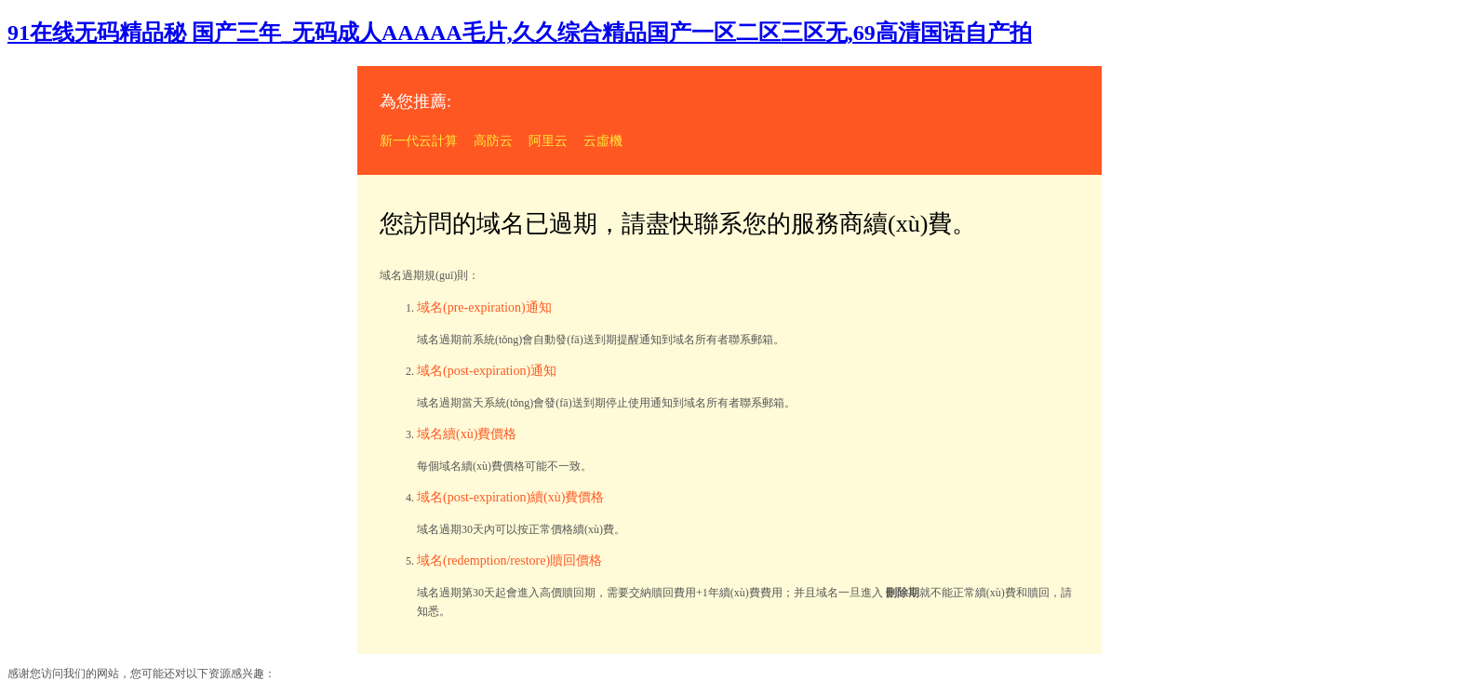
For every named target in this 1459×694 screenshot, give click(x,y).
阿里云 (548, 141)
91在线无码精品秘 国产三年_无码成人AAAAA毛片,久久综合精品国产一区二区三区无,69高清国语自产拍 (519, 32)
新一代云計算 (419, 141)
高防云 (493, 141)
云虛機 (602, 141)
